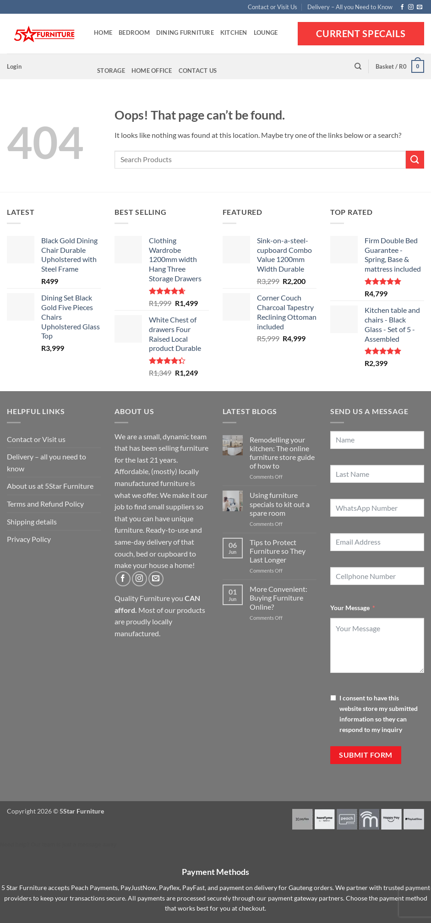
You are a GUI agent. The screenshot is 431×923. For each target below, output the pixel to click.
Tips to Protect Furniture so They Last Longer (278, 551)
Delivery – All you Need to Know (350, 7)
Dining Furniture (185, 32)
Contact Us (198, 70)
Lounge (266, 32)
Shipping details (32, 521)
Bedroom (134, 32)
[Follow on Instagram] (411, 7)
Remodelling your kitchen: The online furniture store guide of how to (282, 452)
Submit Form (365, 755)
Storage (111, 70)
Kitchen (233, 32)
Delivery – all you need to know (46, 462)
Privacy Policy (29, 539)
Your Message (350, 608)
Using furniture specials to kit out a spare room (280, 504)
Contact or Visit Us (272, 7)
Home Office (151, 70)
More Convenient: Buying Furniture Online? (278, 597)
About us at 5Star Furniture (50, 485)
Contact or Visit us (36, 439)
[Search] (358, 66)
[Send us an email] (419, 7)
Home (103, 32)
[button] (14, 66)
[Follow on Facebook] (402, 7)
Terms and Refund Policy (45, 503)
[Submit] (415, 160)
